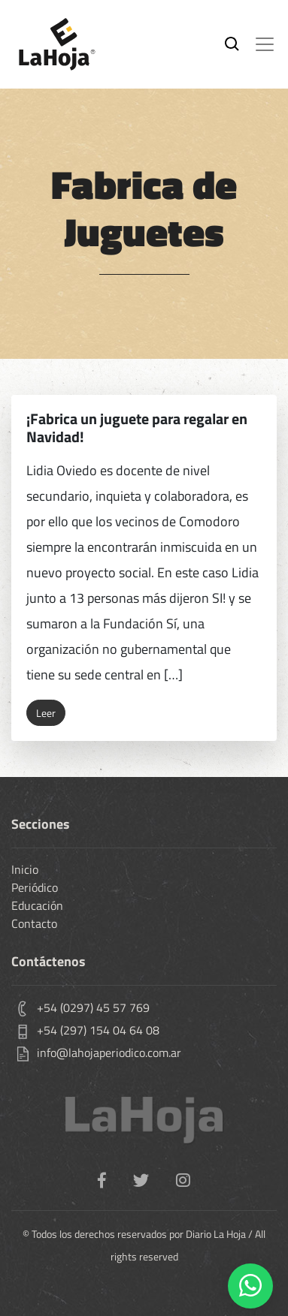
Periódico (34, 887)
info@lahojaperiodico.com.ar (109, 1052)
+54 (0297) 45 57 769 (93, 1007)
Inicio (24, 869)
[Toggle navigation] (264, 44)
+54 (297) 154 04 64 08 (98, 1030)
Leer (46, 713)
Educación (37, 905)
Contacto (34, 923)
